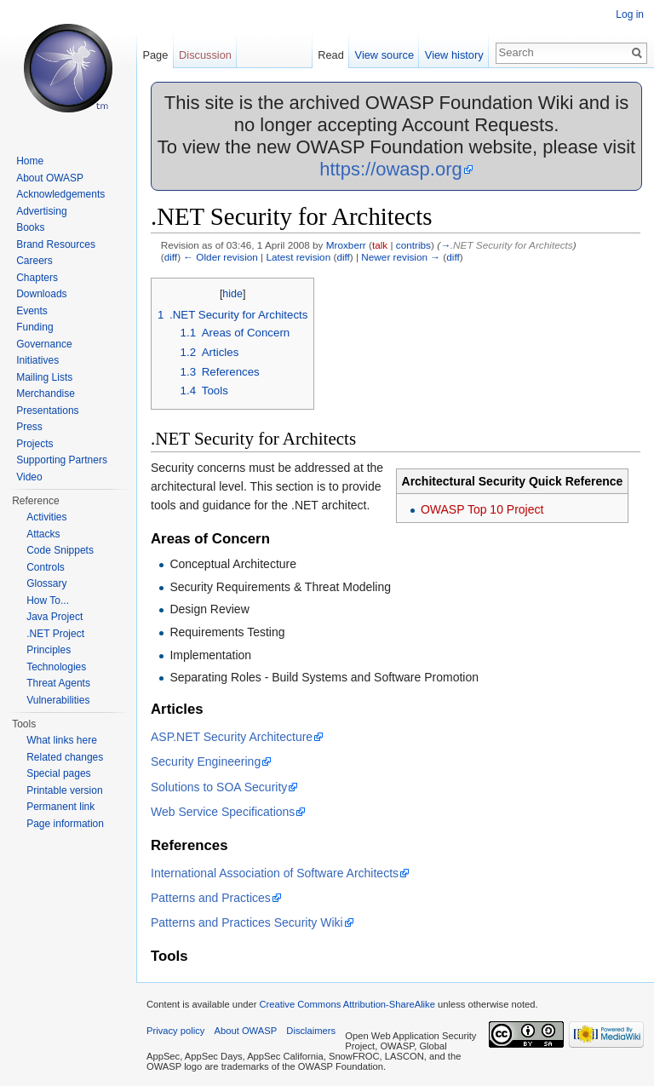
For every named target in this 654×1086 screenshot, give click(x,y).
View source (384, 55)
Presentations (47, 411)
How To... (47, 600)
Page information (65, 824)
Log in (630, 14)
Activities (46, 517)
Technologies (56, 667)
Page (155, 55)
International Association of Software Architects (275, 873)
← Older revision (220, 256)
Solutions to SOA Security (219, 787)
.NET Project (55, 634)
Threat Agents (58, 683)
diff (170, 256)
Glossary (46, 583)
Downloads (41, 294)
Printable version (64, 790)
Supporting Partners (61, 460)
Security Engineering (206, 761)
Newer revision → (400, 256)
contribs (413, 244)
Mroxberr (346, 244)
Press (29, 427)
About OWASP (49, 178)
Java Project (54, 617)
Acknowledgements (60, 194)
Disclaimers (311, 1031)
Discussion (205, 55)
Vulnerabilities (57, 700)
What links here (61, 740)
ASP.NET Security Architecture (232, 737)
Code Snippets (60, 550)
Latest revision (298, 256)
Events (32, 311)
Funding (34, 327)
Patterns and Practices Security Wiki (247, 922)
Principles (48, 650)
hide (232, 294)
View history (454, 55)
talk (379, 244)
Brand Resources (55, 244)
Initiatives (37, 360)
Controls (45, 567)
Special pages (58, 773)
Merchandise (45, 393)
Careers (34, 261)
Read (331, 55)
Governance (44, 344)
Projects (34, 444)
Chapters (37, 278)
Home (29, 161)
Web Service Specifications (223, 812)
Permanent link (60, 807)
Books (30, 227)
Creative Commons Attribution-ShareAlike (346, 1004)
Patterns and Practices (211, 898)
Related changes (64, 757)
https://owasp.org (390, 169)
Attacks (43, 534)
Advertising (41, 211)
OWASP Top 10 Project (482, 509)
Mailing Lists (44, 377)
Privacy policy (175, 1031)
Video (29, 477)
